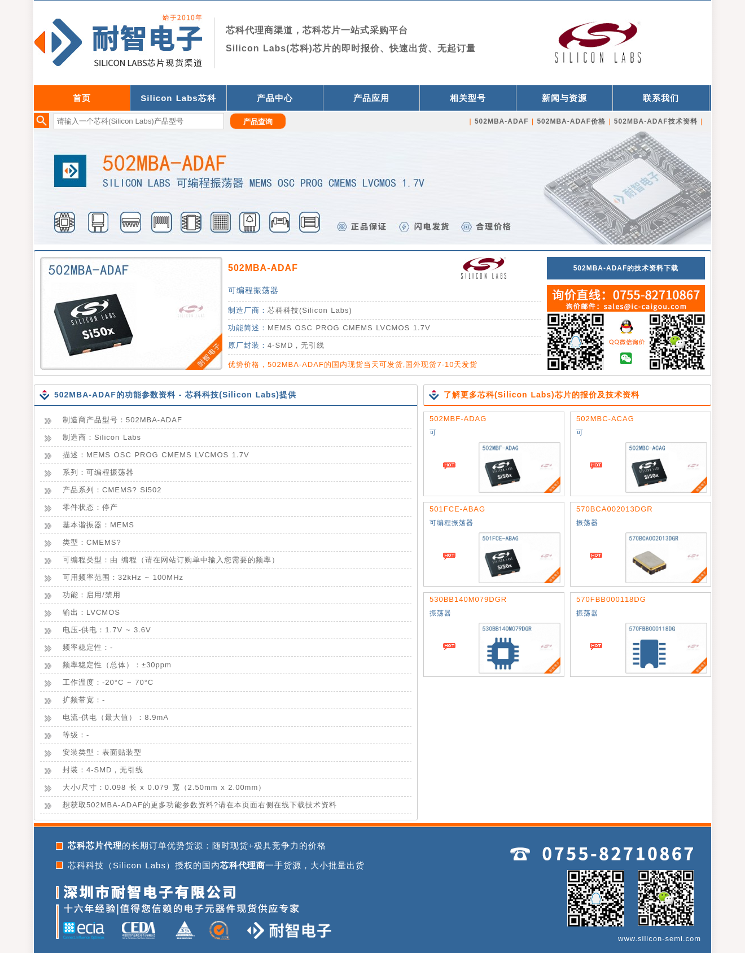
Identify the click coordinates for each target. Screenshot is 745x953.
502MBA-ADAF (263, 268)
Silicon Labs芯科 (178, 98)
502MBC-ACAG (605, 418)
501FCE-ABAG (457, 509)
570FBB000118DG (611, 599)
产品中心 (275, 98)
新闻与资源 (564, 98)
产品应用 (371, 98)
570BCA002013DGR (614, 509)
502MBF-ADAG (458, 418)
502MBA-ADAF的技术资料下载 (626, 268)
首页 (82, 98)
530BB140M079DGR (468, 599)
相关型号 (468, 98)
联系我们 (661, 98)
